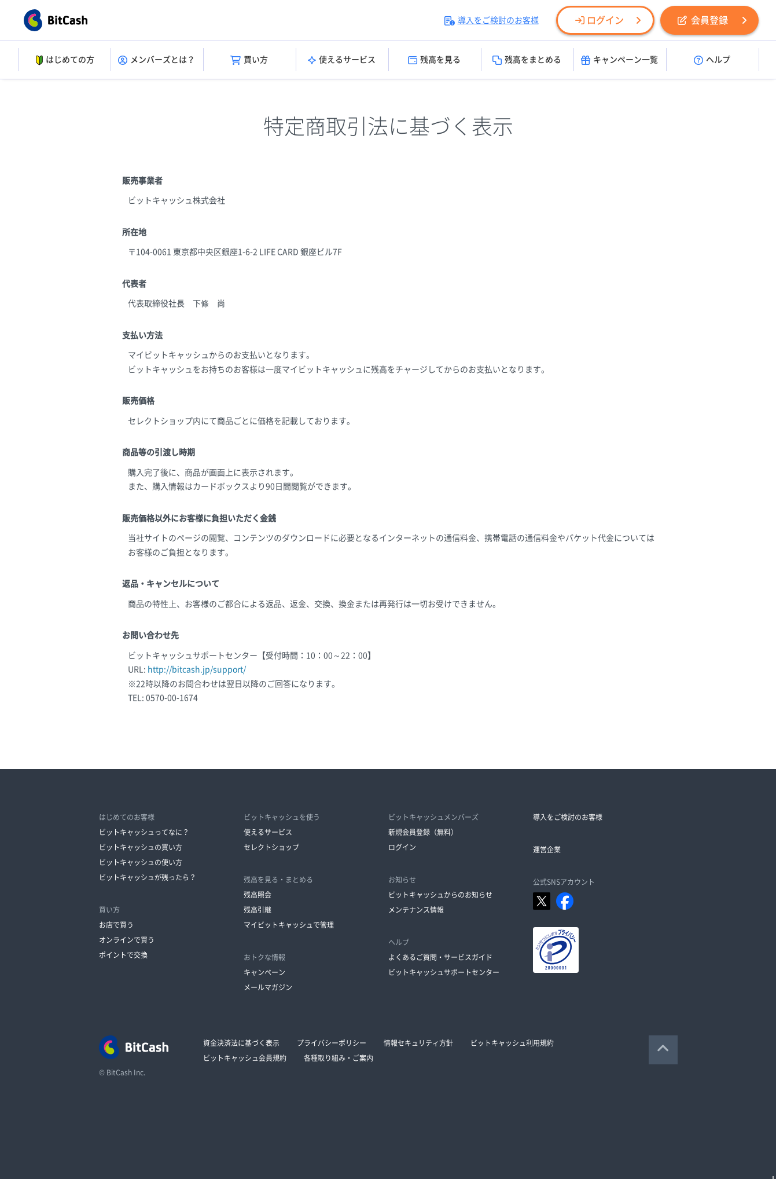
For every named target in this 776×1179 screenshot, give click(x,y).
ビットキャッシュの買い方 (140, 847)
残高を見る (434, 60)
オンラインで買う (127, 939)
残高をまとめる (526, 60)
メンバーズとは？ (156, 60)
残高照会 (257, 894)
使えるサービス (342, 60)
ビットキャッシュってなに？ (144, 832)
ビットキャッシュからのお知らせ (440, 894)
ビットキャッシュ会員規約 (244, 1057)
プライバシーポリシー (331, 1042)
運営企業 (547, 849)
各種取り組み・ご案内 (338, 1057)
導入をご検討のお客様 (491, 20)
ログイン (599, 20)
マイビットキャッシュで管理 (289, 924)
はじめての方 (64, 60)
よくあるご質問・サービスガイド (440, 957)
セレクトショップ (271, 847)
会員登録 (703, 20)
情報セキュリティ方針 (418, 1042)
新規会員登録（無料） (423, 832)
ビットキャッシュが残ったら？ (147, 877)
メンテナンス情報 (416, 909)
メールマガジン (268, 987)
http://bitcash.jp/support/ (197, 669)
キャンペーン (264, 972)
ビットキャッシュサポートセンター (443, 972)
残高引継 (257, 909)
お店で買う (116, 924)
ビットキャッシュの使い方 (140, 862)
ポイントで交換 (123, 954)
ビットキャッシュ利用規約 (512, 1042)
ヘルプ (712, 60)
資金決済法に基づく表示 (241, 1042)
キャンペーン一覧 (619, 60)
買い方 (249, 60)
